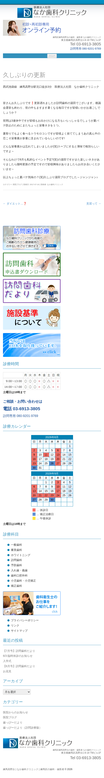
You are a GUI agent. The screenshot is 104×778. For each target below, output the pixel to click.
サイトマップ (19, 630)
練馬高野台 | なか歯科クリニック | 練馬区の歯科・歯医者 (33, 769)
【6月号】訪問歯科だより (19, 666)
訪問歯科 (16, 560)
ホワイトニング (20, 555)
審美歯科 (16, 549)
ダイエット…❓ (15, 203)
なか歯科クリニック (55, 184)
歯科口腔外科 (19, 575)
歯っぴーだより (12, 722)
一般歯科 (16, 544)
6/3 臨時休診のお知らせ (18, 655)
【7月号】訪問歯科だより (19, 650)
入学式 (7, 661)
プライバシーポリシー (25, 620)
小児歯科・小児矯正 (23, 580)
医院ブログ (17, 184)
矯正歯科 (16, 585)
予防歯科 (16, 565)
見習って (93, 203)
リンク (15, 625)
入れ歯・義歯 (19, 570)
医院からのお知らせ (15, 712)
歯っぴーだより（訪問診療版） (22, 727)
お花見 (7, 671)
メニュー (52, 56)
